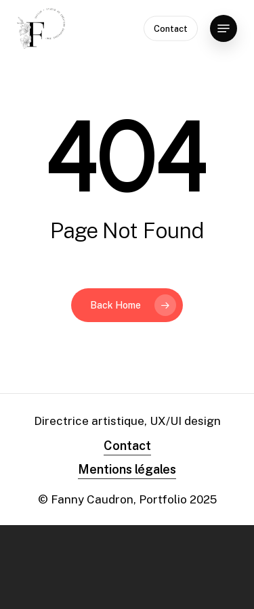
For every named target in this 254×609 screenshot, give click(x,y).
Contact (127, 445)
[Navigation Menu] (223, 28)
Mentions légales (127, 469)
